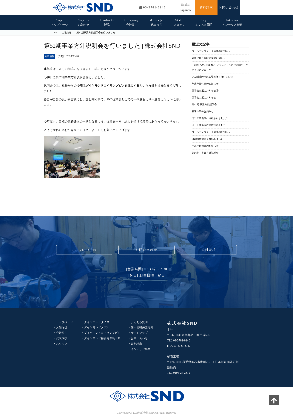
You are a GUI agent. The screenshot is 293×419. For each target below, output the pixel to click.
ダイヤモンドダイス (97, 322)
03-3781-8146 (84, 250)
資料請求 (206, 7)
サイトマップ (140, 332)
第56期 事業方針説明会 (206, 152)
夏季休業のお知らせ (203, 111)
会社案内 (131, 22)
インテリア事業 (232, 22)
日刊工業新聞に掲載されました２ (211, 118)
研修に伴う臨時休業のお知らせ (210, 57)
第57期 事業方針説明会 (205, 104)
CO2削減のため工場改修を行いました (214, 76)
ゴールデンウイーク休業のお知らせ (213, 50)
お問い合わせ (229, 7)
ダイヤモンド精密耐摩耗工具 (103, 338)
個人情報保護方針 (143, 327)
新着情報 (50, 56)
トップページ (59, 22)
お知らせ (83, 22)
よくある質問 (203, 22)
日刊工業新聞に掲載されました (210, 124)
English (185, 4)
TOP (55, 32)
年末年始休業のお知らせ (206, 83)
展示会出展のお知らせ (205, 97)
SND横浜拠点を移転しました (209, 138)
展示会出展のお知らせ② (206, 90)
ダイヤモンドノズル (97, 327)
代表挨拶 (156, 22)
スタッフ (179, 22)
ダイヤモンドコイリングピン (103, 332)
